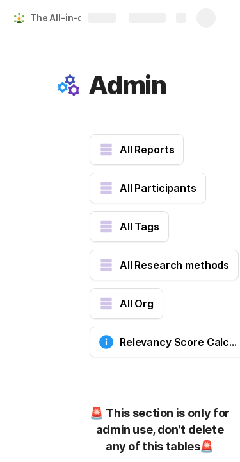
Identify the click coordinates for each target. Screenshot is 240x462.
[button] (68, 85)
